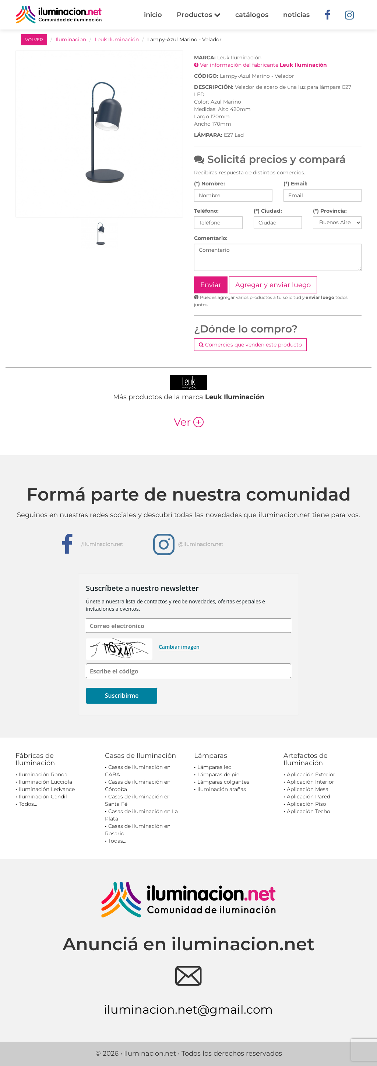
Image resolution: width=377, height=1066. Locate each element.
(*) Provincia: (330, 211)
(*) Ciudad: (268, 211)
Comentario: (211, 238)
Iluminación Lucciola (45, 781)
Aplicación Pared (308, 796)
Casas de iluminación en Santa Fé (137, 800)
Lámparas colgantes (223, 781)
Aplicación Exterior (311, 774)
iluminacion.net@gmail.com (188, 1009)
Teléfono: (206, 211)
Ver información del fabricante (260, 65)
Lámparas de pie (218, 774)
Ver (189, 422)
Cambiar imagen (179, 646)
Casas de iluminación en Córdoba (137, 785)
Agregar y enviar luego (273, 285)
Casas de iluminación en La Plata (141, 815)
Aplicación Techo (308, 811)
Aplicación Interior (310, 781)
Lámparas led (214, 767)
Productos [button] (199, 15)
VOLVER (34, 39)
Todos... (28, 804)
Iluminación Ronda (43, 774)
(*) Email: (295, 183)
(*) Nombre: (209, 183)
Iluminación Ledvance (47, 789)
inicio (153, 15)
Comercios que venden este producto (250, 344)
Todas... (117, 840)
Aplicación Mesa (307, 789)
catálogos (251, 15)
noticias (296, 15)
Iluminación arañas (221, 789)
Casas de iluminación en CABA (137, 771)
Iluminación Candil (43, 796)
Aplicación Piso (306, 804)
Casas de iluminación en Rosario (137, 830)
